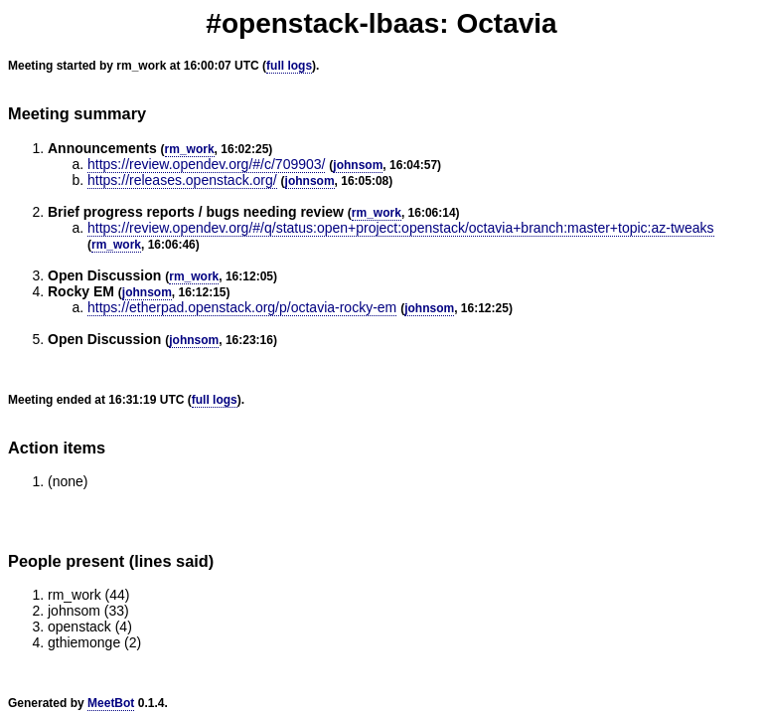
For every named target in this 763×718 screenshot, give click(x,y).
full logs (289, 66)
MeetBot (110, 703)
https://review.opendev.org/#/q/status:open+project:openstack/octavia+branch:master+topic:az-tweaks (400, 228)
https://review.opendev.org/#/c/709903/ (206, 164)
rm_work (190, 149)
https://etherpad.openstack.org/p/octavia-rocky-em (241, 307)
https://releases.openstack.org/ (182, 180)
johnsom (357, 165)
